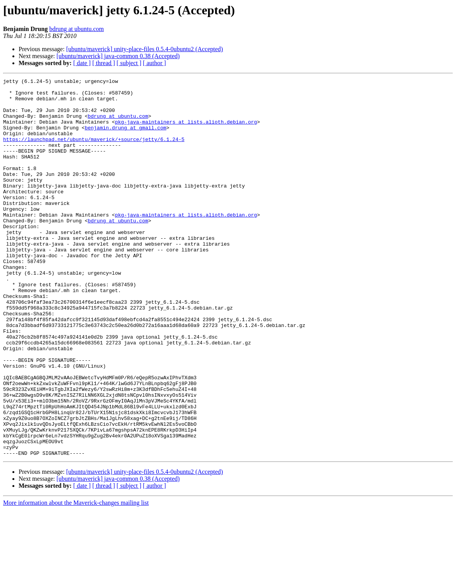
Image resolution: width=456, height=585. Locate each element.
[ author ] (154, 63)
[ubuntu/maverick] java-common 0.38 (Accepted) (118, 56)
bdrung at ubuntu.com (76, 29)
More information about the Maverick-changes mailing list (76, 578)
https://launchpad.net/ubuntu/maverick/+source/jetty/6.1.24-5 (93, 151)
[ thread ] (103, 63)
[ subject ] (129, 63)
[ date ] (82, 63)
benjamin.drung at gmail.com (126, 137)
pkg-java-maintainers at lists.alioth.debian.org (186, 130)
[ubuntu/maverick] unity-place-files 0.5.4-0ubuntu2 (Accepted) (144, 49)
